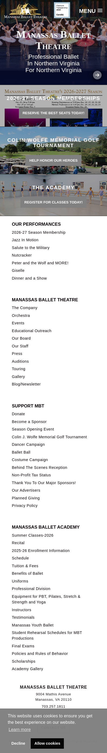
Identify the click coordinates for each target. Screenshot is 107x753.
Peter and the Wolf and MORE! (40, 263)
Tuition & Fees (25, 566)
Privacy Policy (25, 505)
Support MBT (28, 405)
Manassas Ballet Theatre (45, 299)
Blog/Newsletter (26, 384)
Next (97, 75)
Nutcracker (22, 255)
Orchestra (21, 315)
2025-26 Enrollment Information (41, 550)
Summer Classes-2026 (32, 535)
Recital (18, 543)
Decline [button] (18, 743)
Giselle (18, 270)
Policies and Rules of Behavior (40, 653)
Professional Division (31, 589)
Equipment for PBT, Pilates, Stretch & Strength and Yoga (46, 599)
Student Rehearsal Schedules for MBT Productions (47, 635)
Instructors (21, 610)
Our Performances (36, 224)
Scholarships (24, 661)
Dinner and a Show (29, 278)
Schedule (20, 558)
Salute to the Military (31, 248)
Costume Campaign (30, 460)
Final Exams (23, 646)
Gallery (18, 376)
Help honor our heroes (53, 160)
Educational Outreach (31, 331)
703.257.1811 (53, 706)
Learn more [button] (20, 729)
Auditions (20, 361)
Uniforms (20, 581)
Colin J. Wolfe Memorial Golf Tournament (49, 437)
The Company (24, 308)
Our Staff (20, 346)
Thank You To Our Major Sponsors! (44, 483)
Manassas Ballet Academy (46, 527)
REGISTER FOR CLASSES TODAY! (53, 202)
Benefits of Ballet (27, 573)
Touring (18, 369)
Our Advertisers (26, 490)
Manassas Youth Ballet (33, 625)
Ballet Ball (21, 452)
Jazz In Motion (25, 240)
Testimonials (23, 617)
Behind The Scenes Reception (39, 467)
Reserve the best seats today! (54, 113)
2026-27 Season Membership (38, 232)
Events (18, 323)
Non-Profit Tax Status (31, 475)
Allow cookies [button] (47, 743)
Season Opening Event (33, 429)
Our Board (21, 338)
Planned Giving (26, 498)
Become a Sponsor (29, 422)
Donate (18, 414)
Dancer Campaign (28, 444)
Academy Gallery (27, 669)
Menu (87, 11)
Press (17, 353)
